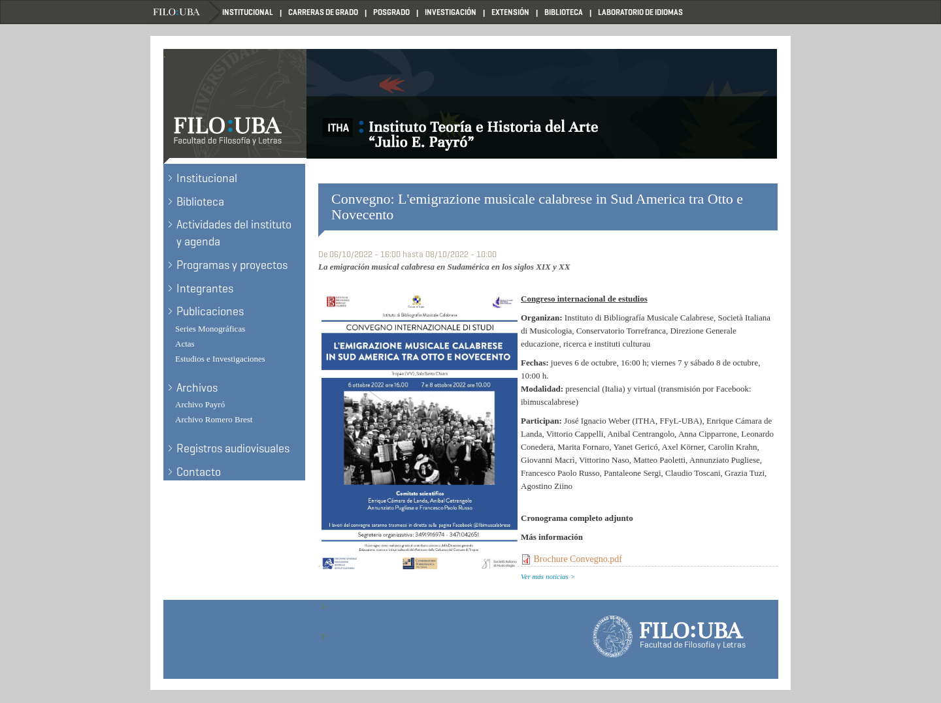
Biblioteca (563, 12)
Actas (185, 344)
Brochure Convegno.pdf (578, 559)
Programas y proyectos (232, 265)
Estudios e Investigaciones (220, 359)
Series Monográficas (210, 329)
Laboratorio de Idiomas (640, 12)
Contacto (198, 472)
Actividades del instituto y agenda (233, 233)
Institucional (247, 12)
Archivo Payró (200, 404)
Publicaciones (210, 311)
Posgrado (391, 12)
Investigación (450, 12)
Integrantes (204, 288)
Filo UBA (186, 12)
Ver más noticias (545, 576)
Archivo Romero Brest (213, 419)
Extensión (510, 12)
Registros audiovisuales (232, 448)
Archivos (197, 388)
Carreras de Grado (323, 12)
